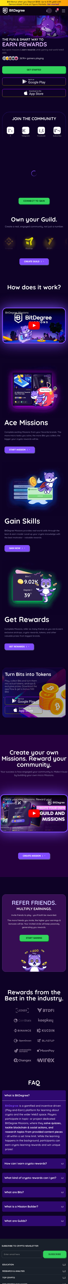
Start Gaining (34, 938)
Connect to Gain (34, 201)
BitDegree (12, 1105)
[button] (56, 11)
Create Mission (34, 855)
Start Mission (19, 449)
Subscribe (54, 1254)
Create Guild (34, 261)
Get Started (34, 69)
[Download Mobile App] (49, 10)
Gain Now (17, 548)
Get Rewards (19, 646)
